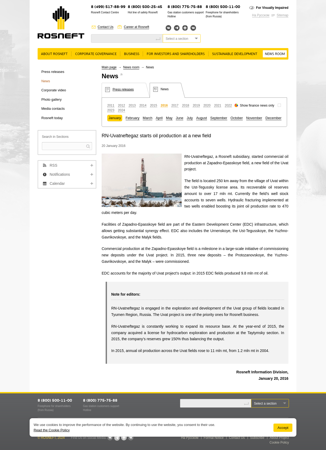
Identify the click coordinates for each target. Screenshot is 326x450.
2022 (228, 105)
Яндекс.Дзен (185, 28)
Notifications (60, 174)
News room (275, 54)
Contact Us (105, 27)
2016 (164, 105)
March (147, 118)
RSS (53, 165)
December (273, 118)
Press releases (52, 72)
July (190, 118)
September (218, 118)
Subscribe (257, 438)
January (115, 118)
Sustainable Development (234, 54)
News (45, 81)
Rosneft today (52, 118)
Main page (109, 67)
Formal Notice (214, 438)
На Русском (260, 15)
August (201, 118)
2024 (121, 110)
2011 (110, 105)
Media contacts (53, 109)
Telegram (177, 28)
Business (131, 54)
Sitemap (282, 15)
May (169, 118)
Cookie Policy (279, 442)
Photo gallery (51, 99)
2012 (121, 105)
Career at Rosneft (136, 27)
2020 (206, 105)
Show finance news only (257, 105)
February (133, 118)
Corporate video (53, 90)
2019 (196, 105)
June (179, 118)
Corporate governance (96, 54)
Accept (282, 428)
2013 (132, 105)
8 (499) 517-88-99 (108, 7)
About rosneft (54, 54)
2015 (153, 105)
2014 (142, 105)
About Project (279, 438)
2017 (174, 105)
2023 (110, 110)
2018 (185, 105)
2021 (217, 105)
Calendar (57, 183)
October (236, 118)
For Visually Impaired (272, 8)
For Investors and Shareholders (176, 54)
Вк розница (193, 28)
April (159, 118)
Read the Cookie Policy (52, 430)
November (254, 118)
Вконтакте (168, 28)
